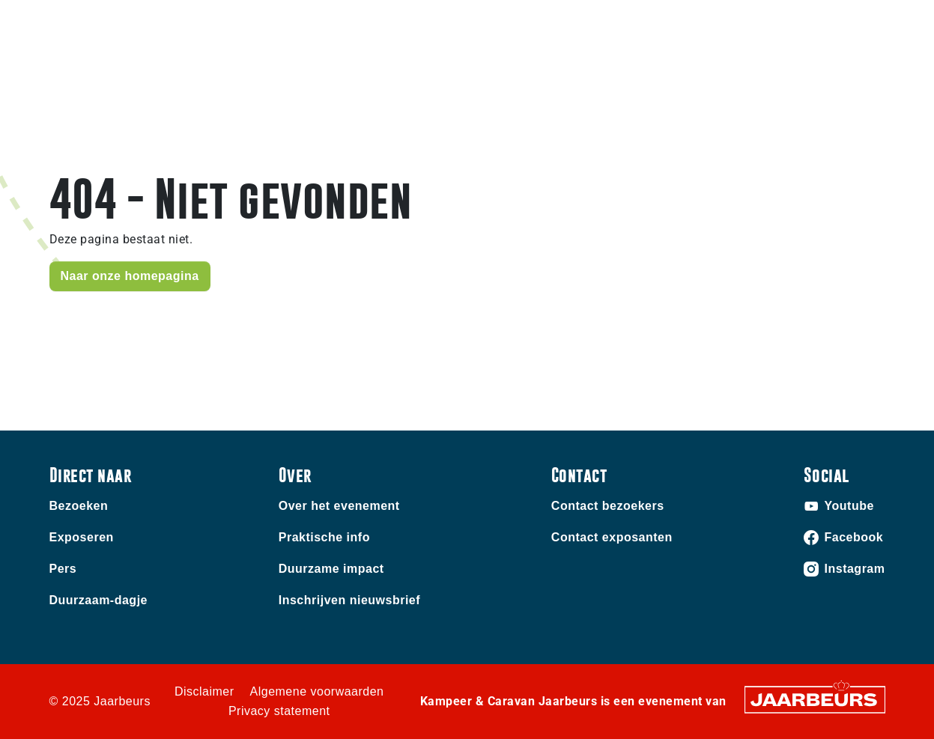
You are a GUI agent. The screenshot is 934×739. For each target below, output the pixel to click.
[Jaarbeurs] (815, 699)
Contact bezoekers (607, 505)
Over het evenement (339, 505)
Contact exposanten (612, 537)
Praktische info (324, 537)
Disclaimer (204, 691)
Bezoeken (79, 505)
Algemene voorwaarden (317, 691)
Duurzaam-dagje (98, 600)
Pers (63, 568)
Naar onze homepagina (130, 276)
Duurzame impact (331, 568)
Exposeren (81, 537)
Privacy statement (279, 711)
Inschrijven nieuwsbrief (349, 600)
